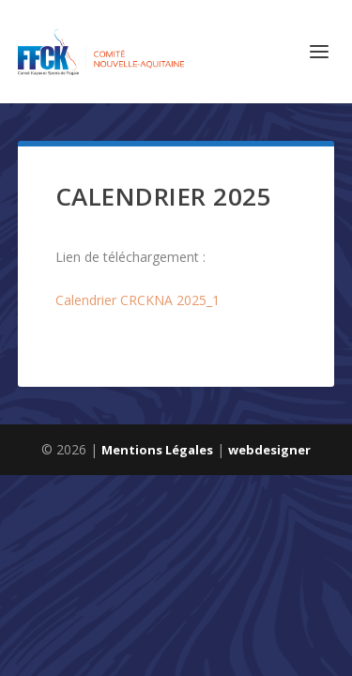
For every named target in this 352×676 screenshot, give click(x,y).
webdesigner (269, 449)
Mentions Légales (157, 449)
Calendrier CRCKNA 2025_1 (137, 300)
